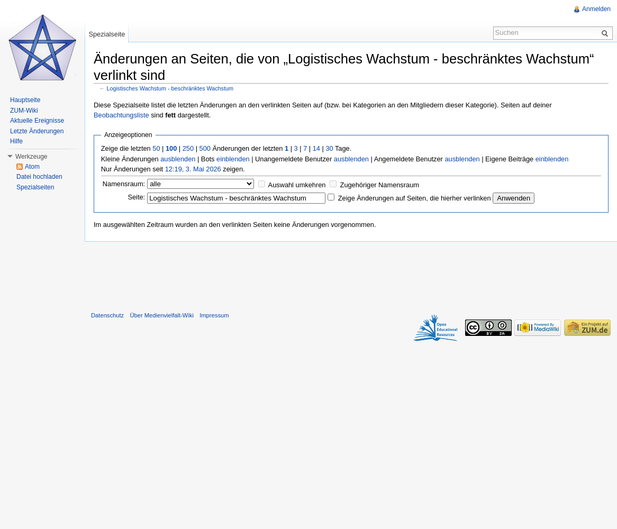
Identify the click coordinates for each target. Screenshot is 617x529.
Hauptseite (25, 100)
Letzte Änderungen (36, 131)
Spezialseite (106, 34)
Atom (32, 166)
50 (156, 148)
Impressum (214, 315)
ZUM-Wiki (24, 110)
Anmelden (596, 9)
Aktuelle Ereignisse (37, 120)
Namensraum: (124, 184)
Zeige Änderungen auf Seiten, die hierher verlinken (414, 198)
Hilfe (16, 141)
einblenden (233, 159)
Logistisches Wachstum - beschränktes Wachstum (170, 88)
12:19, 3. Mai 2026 (193, 169)
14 (316, 148)
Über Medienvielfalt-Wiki (162, 315)
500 (205, 148)
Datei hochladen (39, 176)
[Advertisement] (350, 274)
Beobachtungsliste (121, 115)
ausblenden (177, 159)
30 (329, 148)
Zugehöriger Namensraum (379, 185)
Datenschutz (107, 315)
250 (188, 148)
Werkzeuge (31, 156)
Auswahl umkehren (297, 185)
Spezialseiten (35, 187)
